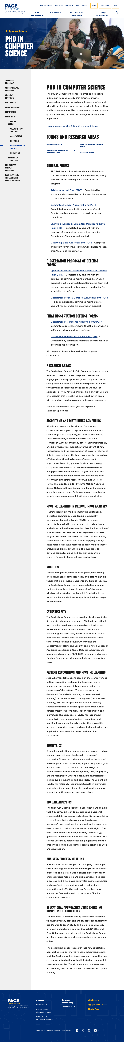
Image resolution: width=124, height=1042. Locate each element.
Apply (94, 6)
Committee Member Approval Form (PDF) (73, 205)
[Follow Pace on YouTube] (95, 1030)
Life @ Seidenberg (102, 13)
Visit (115, 6)
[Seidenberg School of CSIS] (16, 9)
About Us (57, 6)
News (77, 6)
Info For (68, 6)
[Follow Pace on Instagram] (89, 1030)
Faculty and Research (76, 13)
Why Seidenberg (37, 13)
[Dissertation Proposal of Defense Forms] (60, 152)
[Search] (117, 12)
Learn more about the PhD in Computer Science (72, 126)
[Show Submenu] (61, 6)
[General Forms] (60, 145)
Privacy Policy (66, 1030)
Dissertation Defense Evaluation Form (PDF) (74, 336)
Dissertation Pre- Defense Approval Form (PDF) (76, 322)
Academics (55, 12)
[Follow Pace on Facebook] (77, 1030)
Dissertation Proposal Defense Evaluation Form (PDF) (79, 297)
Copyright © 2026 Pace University (48, 1030)
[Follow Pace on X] (83, 1030)
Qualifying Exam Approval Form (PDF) (71, 242)
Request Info (105, 6)
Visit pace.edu (45, 6)
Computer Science (18, 31)
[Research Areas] (94, 153)
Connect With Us (68, 1007)
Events (84, 6)
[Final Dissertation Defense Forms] (94, 146)
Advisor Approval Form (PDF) (66, 190)
